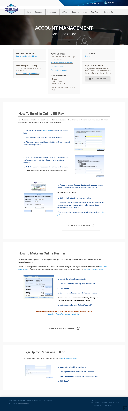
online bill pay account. (69, 359)
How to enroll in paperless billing (28, 74)
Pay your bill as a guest (59, 70)
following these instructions (93, 269)
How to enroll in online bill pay (26, 56)
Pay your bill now (57, 66)
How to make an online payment (62, 63)
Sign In (87, 56)
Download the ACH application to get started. (64, 314)
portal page (47, 130)
